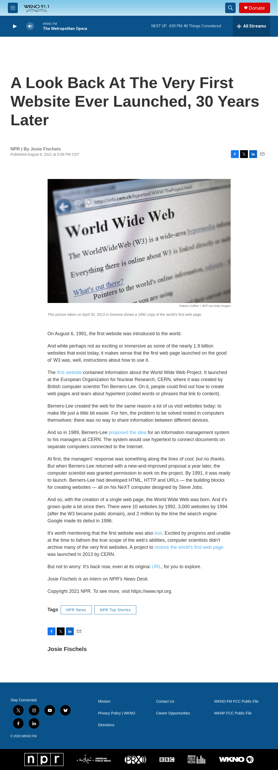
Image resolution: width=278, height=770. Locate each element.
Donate (257, 8)
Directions (106, 725)
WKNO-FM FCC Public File (236, 701)
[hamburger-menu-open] (13, 8)
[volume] (30, 26)
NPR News (76, 610)
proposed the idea (127, 432)
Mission (104, 701)
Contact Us (165, 701)
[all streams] (251, 26)
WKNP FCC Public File (233, 713)
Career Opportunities (173, 713)
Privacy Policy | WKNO (116, 713)
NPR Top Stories (115, 610)
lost (158, 533)
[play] (14, 26)
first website (69, 372)
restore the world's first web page (188, 547)
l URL (155, 566)
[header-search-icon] (230, 8)
